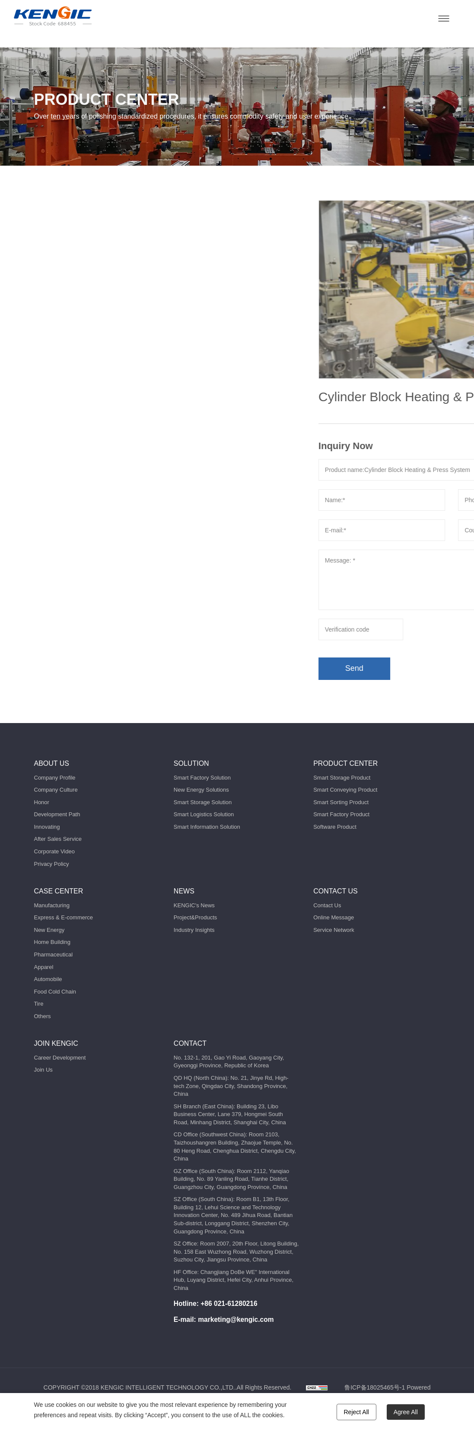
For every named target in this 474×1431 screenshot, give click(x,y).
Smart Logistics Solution (204, 814)
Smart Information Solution (207, 827)
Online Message (333, 917)
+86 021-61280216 (228, 1303)
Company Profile (55, 777)
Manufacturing (52, 905)
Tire (39, 1003)
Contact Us (327, 905)
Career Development (60, 1057)
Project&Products (195, 917)
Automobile (48, 979)
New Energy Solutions (201, 789)
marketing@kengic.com (236, 1319)
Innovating (47, 827)
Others (42, 1016)
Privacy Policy (51, 864)
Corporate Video (54, 851)
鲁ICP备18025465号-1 (374, 1387)
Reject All (356, 1412)
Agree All (406, 1412)
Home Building (52, 942)
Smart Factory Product (341, 814)
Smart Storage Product (341, 777)
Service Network (333, 930)
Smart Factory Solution (202, 777)
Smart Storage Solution (203, 802)
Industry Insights (194, 930)
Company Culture (56, 789)
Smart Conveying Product (345, 789)
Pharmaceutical (53, 954)
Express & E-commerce (63, 917)
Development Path (57, 814)
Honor (41, 802)
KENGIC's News (194, 905)
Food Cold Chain (55, 991)
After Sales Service (58, 839)
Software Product (334, 827)
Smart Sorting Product (341, 802)
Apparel (44, 967)
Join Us (43, 1069)
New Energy (49, 930)
